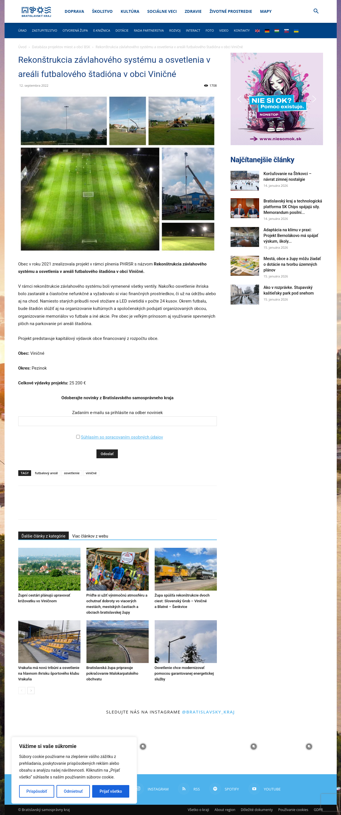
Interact (193, 30)
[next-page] (31, 690)
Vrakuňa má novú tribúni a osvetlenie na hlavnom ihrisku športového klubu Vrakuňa (48, 673)
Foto (210, 30)
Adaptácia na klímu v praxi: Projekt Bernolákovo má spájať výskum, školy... (291, 236)
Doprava (74, 11)
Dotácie (122, 30)
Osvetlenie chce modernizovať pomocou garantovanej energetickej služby (184, 673)
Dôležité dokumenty (257, 809)
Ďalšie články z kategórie (44, 536)
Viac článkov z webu (90, 536)
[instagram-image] (143, 746)
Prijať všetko (111, 791)
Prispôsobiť (37, 791)
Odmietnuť (73, 791)
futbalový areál (46, 473)
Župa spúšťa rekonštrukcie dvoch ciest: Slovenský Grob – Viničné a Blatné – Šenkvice (182, 601)
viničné (91, 473)
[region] (74, 770)
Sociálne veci (162, 11)
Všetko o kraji (198, 809)
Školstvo (102, 11)
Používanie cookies (293, 809)
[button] (316, 12)
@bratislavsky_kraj (208, 712)
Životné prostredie (230, 11)
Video (223, 30)
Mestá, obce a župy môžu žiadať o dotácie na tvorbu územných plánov (292, 264)
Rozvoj (175, 30)
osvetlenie (71, 473)
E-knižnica (101, 30)
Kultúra (130, 11)
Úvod (22, 46)
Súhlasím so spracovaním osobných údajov (122, 437)
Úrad (22, 30)
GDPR (318, 809)
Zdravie (193, 11)
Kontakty (242, 30)
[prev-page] (21, 690)
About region (225, 809)
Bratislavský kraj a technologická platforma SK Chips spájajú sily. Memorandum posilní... (293, 207)
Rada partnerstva (149, 30)
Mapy (265, 11)
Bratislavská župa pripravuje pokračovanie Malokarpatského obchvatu (112, 673)
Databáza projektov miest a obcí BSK (61, 46)
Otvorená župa (75, 30)
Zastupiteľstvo (44, 30)
